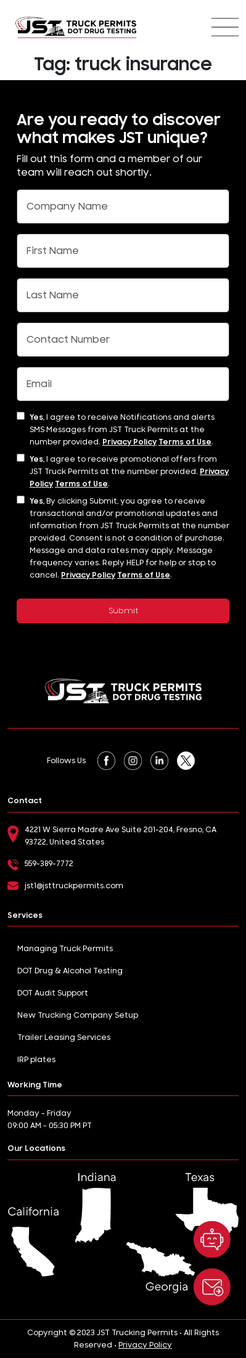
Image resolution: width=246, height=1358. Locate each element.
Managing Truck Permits (65, 948)
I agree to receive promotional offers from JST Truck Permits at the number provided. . (129, 471)
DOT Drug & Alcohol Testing (70, 971)
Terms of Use (184, 442)
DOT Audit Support (52, 993)
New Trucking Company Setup (77, 1015)
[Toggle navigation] (225, 27)
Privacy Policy (129, 442)
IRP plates (36, 1059)
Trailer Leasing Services (63, 1037)
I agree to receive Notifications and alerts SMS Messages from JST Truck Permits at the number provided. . (122, 429)
